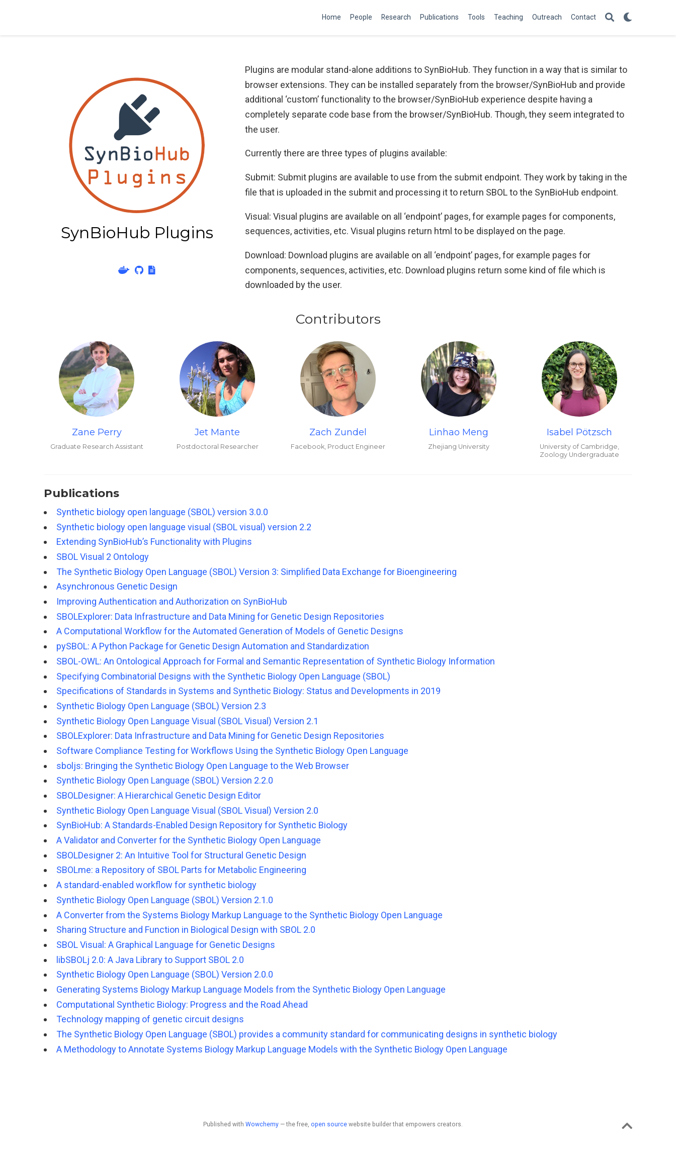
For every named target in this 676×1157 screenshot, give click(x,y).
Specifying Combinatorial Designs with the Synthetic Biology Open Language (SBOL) (223, 676)
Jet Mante (217, 432)
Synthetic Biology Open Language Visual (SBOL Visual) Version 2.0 (187, 810)
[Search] (609, 18)
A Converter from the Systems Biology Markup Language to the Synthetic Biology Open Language (249, 915)
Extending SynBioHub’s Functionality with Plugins (154, 541)
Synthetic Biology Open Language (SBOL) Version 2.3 (161, 706)
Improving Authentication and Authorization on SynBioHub (171, 601)
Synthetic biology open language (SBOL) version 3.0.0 (162, 512)
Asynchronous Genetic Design (117, 586)
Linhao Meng (458, 432)
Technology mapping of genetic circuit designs (150, 1019)
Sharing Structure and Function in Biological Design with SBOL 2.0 (185, 929)
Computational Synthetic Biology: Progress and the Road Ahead (182, 1004)
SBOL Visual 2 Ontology (102, 556)
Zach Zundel (338, 432)
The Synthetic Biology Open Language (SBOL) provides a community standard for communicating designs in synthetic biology (306, 1034)
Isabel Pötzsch (579, 432)
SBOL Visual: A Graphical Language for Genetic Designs (165, 944)
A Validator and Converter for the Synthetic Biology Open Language (188, 840)
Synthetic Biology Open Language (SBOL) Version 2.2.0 (164, 780)
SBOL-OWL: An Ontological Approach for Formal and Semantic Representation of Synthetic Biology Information (275, 661)
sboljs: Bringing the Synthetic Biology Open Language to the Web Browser (202, 765)
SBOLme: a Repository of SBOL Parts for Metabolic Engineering (181, 869)
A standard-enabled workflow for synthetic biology (156, 885)
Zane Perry (97, 432)
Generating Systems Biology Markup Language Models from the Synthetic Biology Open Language (251, 989)
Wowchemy (262, 1124)
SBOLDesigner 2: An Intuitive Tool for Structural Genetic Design (181, 855)
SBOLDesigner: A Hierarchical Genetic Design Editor (158, 795)
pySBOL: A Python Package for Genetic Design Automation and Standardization (212, 646)
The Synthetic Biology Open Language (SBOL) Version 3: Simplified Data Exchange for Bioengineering (256, 571)
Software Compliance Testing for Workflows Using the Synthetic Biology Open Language (232, 750)
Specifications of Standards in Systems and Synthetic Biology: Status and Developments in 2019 (248, 691)
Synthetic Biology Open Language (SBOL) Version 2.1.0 (164, 900)
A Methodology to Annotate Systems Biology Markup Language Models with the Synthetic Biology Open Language (282, 1049)
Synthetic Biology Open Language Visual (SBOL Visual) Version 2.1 (187, 721)
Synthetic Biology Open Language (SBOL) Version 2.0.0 (164, 974)
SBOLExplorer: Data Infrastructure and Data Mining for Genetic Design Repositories (220, 616)
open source (329, 1124)
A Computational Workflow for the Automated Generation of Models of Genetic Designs (229, 631)
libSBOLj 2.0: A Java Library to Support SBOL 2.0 (150, 959)
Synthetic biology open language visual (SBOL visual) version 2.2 (183, 527)
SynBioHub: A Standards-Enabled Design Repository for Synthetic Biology (202, 825)
